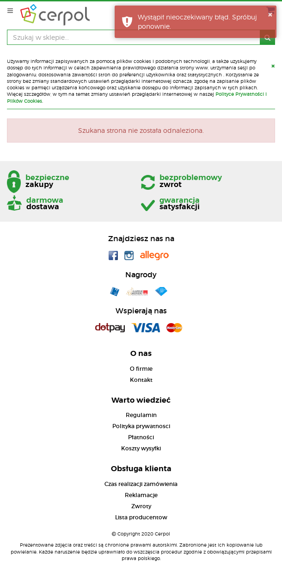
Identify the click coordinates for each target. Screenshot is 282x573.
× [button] (270, 14)
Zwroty (141, 506)
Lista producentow (141, 517)
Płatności (141, 437)
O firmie (141, 368)
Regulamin (141, 414)
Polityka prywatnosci (141, 426)
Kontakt (141, 379)
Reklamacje (141, 495)
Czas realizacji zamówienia (141, 483)
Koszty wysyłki (141, 448)
